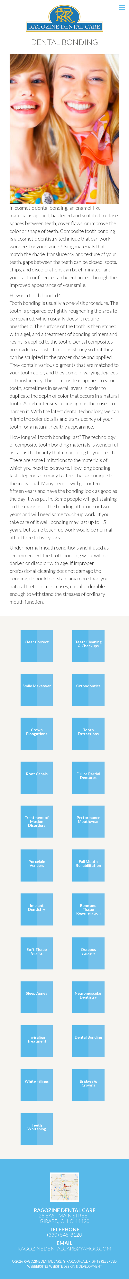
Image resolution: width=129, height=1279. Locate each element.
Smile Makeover (37, 685)
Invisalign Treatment (36, 1039)
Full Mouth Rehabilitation (88, 863)
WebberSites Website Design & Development (64, 1266)
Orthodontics (88, 685)
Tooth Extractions (88, 731)
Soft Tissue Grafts (37, 951)
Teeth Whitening (36, 1127)
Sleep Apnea (37, 993)
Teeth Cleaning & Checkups (88, 643)
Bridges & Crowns (88, 1083)
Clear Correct (37, 641)
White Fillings (37, 1081)
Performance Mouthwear (88, 819)
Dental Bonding (88, 1037)
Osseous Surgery (88, 951)
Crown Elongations (36, 731)
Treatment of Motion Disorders (37, 821)
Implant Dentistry (36, 907)
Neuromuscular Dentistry (88, 995)
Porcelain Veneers (36, 863)
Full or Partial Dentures (88, 775)
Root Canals (37, 773)
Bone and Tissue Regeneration (88, 909)
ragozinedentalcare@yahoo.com (64, 1248)
